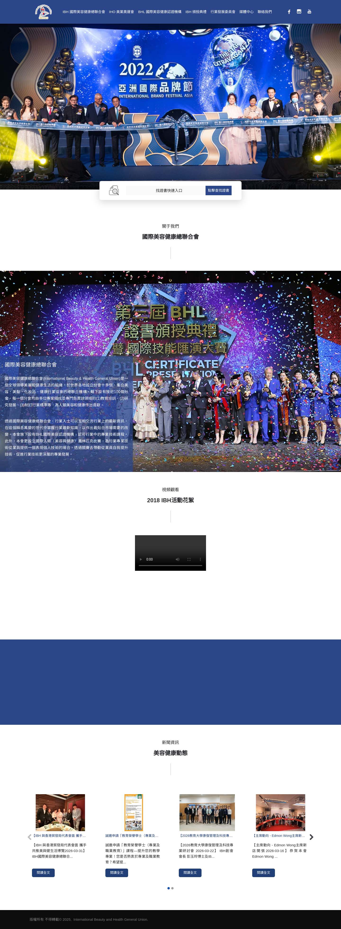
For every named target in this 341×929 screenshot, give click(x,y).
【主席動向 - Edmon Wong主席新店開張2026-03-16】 (279, 836)
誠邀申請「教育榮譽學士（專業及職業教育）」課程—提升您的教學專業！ (132, 836)
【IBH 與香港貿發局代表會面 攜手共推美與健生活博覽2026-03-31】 (59, 836)
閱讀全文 (43, 873)
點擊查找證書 (218, 190)
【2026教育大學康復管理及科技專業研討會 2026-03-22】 (206, 836)
